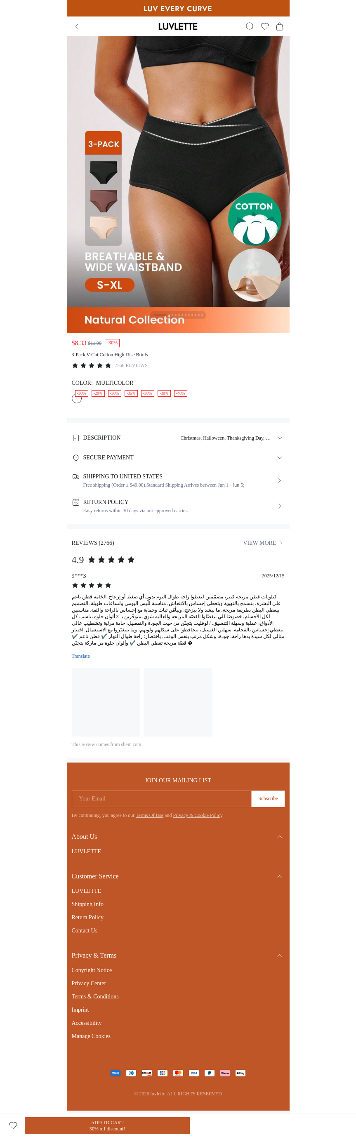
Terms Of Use (149, 815)
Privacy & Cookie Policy (197, 815)
